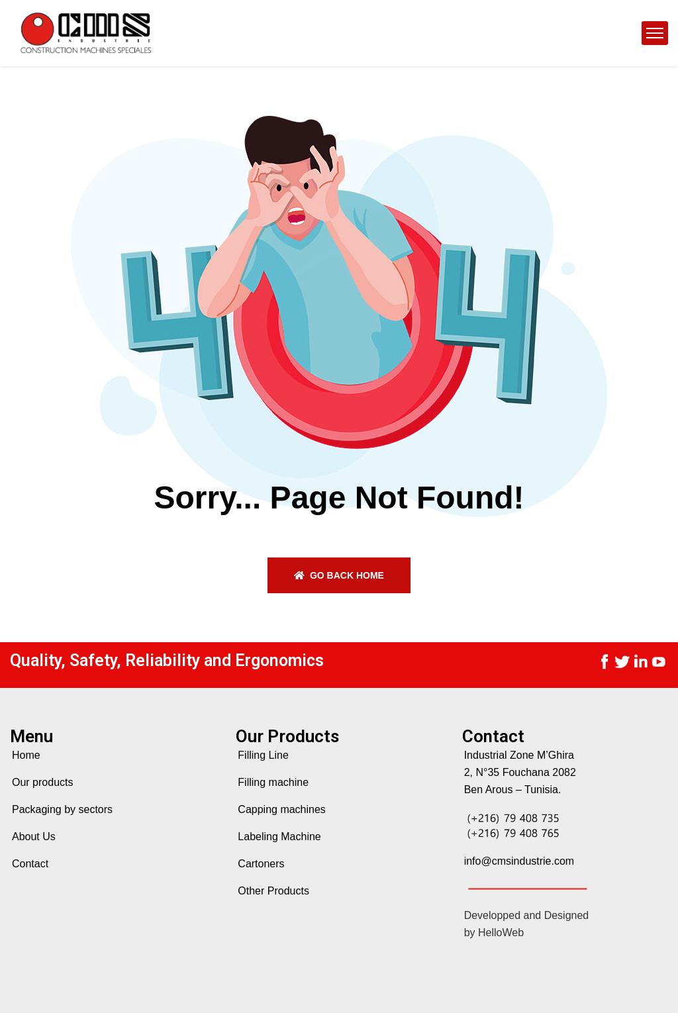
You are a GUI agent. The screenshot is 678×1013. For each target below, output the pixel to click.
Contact (30, 863)
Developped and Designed (526, 915)
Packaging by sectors (62, 809)
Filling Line (263, 755)
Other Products (273, 890)
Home (26, 755)
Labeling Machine (279, 836)
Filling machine (273, 782)
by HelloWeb (494, 932)
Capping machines (282, 809)
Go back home (339, 575)
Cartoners (261, 863)
